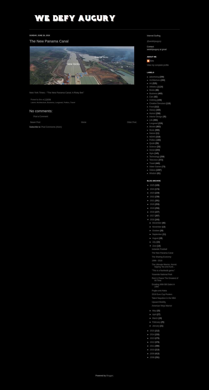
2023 (152, 193)
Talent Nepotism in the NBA (164, 298)
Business (50, 102)
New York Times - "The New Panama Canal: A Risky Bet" (56, 92)
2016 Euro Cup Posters (162, 294)
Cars (151, 97)
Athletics (153, 87)
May (154, 311)
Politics (66, 102)
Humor (152, 113)
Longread (59, 102)
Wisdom (152, 173)
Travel (72, 102)
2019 (152, 208)
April (154, 314)
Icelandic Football (159, 249)
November (157, 227)
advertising (154, 77)
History (152, 110)
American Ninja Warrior (162, 306)
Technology (154, 157)
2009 (152, 353)
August (155, 238)
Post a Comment (40, 116)
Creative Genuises (157, 103)
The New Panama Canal (162, 253)
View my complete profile (158, 65)
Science (152, 147)
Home (83, 122)
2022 (152, 196)
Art (150, 83)
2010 (152, 350)
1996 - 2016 (157, 260)
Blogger (109, 375)
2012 (152, 342)
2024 (152, 189)
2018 (152, 212)
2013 (152, 338)
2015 (152, 331)
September (157, 234)
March (155, 318)
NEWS (152, 137)
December (157, 223)
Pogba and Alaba (159, 290)
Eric (152, 61)
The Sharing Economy (161, 257)
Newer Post (35, 122)
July (154, 242)
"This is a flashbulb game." (163, 270)
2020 (152, 204)
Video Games (155, 166)
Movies (152, 126)
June (154, 246)
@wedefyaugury (154, 41)
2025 (152, 185)
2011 (152, 346)
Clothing (153, 100)
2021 (152, 200)
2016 (152, 219)
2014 (152, 334)
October (156, 230)
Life (151, 120)
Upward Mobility (159, 302)
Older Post (131, 122)
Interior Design (155, 117)
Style (151, 153)
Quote (152, 143)
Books (152, 90)
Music (151, 130)
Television (153, 160)
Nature (152, 133)
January (156, 326)
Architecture (41, 102)
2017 (152, 216)
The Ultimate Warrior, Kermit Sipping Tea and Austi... (164, 265)
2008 (152, 357)
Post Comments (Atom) (51, 127)
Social (152, 150)
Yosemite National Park (162, 274)
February (156, 322)
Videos (152, 170)
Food (151, 107)
